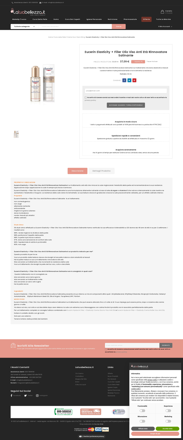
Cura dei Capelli (72, 19)
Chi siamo (79, 373)
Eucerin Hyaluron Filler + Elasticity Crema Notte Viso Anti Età (141, 310)
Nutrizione (112, 19)
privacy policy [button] (152, 380)
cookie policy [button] (135, 389)
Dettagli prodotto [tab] (102, 171)
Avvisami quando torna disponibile (126, 105)
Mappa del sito (81, 379)
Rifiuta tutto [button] (143, 429)
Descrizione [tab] (77, 171)
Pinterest (134, 80)
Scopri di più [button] (155, 434)
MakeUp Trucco (19, 19)
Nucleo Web (98, 423)
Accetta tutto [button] (167, 429)
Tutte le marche (163, 19)
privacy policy (90, 100)
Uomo (56, 19)
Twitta (129, 80)
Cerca (118, 26)
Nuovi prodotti (113, 376)
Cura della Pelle (40, 19)
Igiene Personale (94, 19)
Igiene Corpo (112, 387)
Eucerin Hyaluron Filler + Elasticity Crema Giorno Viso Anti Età (91, 310)
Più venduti (112, 379)
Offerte (146, 19)
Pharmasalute (130, 19)
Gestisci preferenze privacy (91, 436)
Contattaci (79, 376)
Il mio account (80, 384)
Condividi (124, 80)
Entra (77, 382)
